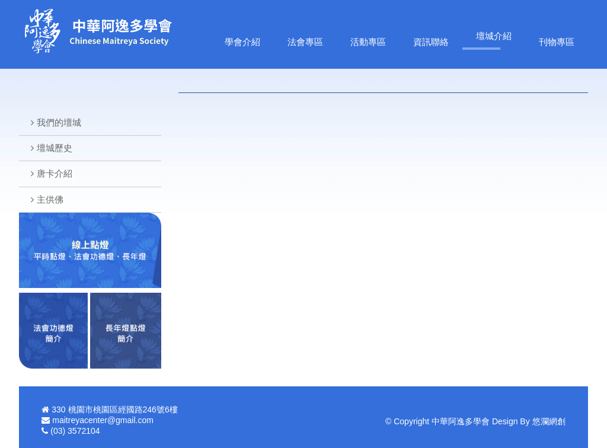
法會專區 (305, 42)
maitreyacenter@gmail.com (103, 420)
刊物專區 (556, 42)
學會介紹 (242, 42)
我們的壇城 (59, 122)
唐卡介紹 (54, 173)
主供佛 (50, 199)
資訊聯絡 (431, 42)
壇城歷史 (54, 148)
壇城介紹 (494, 36)
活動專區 (368, 42)
